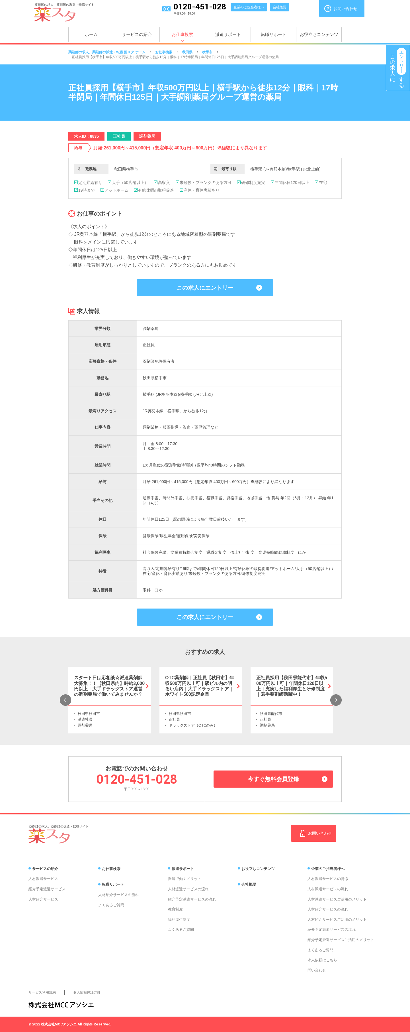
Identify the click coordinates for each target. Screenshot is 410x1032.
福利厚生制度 (179, 919)
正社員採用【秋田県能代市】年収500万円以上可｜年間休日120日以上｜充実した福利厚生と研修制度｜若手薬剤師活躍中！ (291, 686)
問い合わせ (317, 970)
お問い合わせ (345, 8)
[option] (109, 700)
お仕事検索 (182, 34)
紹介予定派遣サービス (46, 889)
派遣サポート (228, 34)
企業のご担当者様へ (248, 7)
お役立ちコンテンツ (319, 34)
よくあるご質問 (111, 905)
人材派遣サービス (43, 879)
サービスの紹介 (137, 34)
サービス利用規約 (42, 992)
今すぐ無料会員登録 (273, 779)
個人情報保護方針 (87, 992)
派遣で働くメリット (184, 879)
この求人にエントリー (205, 288)
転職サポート (273, 34)
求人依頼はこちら (322, 960)
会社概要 (279, 7)
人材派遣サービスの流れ (188, 889)
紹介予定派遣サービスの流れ (192, 899)
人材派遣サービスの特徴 (328, 879)
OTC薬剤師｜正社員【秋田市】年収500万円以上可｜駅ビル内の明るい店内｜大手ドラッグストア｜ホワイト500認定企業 (199, 686)
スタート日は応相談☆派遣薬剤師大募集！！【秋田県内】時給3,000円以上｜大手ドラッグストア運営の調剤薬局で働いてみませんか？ (109, 686)
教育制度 (175, 909)
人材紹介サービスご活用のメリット (337, 919)
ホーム (91, 34)
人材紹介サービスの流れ (118, 895)
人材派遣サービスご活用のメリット (337, 899)
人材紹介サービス (43, 899)
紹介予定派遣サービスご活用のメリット (341, 940)
